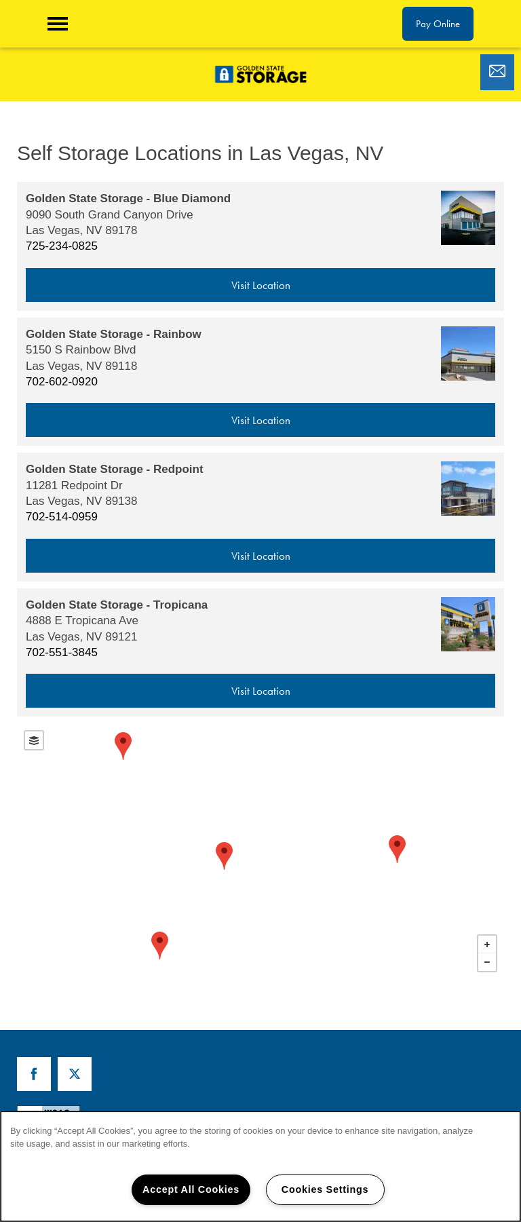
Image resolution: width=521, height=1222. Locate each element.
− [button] (487, 962)
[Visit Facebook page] (34, 1074)
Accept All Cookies (190, 1189)
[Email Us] (497, 71)
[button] (438, 24)
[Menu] (57, 23)
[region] (260, 1166)
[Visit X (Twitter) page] (75, 1074)
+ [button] (487, 944)
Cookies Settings (325, 1189)
